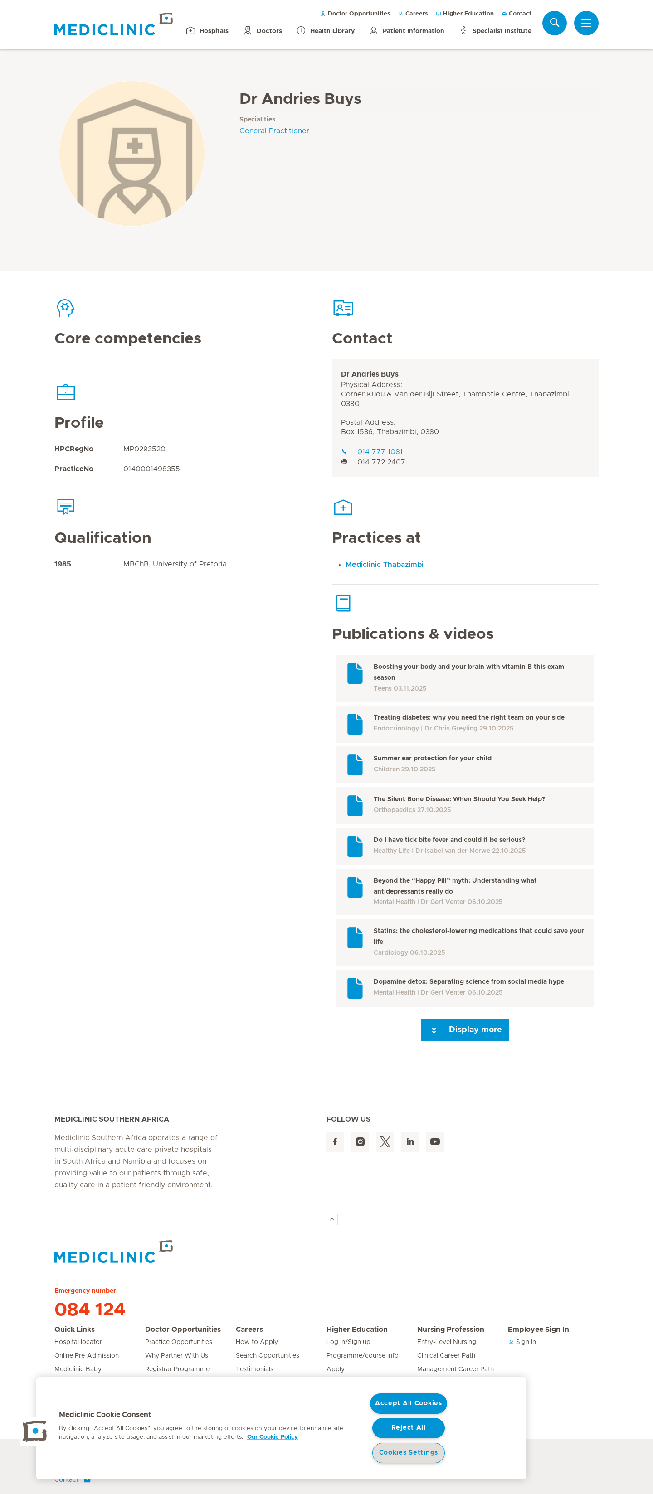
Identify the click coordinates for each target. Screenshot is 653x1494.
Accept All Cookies (408, 1403)
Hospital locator (78, 1342)
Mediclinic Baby (78, 1369)
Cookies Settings (409, 1453)
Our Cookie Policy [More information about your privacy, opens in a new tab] (272, 1437)
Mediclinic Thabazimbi (385, 564)
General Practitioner (274, 131)
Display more (465, 1030)
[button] (34, 1431)
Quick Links (74, 1329)
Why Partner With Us (176, 1356)
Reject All (408, 1428)
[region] (281, 1428)
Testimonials (254, 1369)
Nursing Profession (450, 1329)
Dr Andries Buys (370, 374)
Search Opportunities (267, 1356)
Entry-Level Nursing (446, 1342)
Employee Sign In (538, 1329)
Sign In (522, 1342)
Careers (413, 14)
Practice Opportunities (178, 1342)
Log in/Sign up (348, 1342)
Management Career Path (455, 1369)
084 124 (90, 1310)
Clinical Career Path (446, 1356)
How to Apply (257, 1342)
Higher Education (464, 14)
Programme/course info (362, 1356)
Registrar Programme (177, 1369)
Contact (516, 14)
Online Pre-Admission (86, 1356)
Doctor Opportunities (355, 14)
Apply (335, 1369)
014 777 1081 (372, 451)
